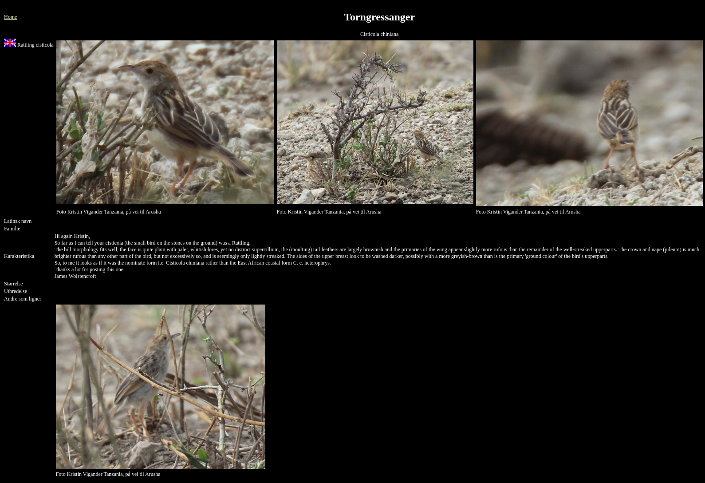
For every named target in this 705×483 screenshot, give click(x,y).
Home (10, 17)
